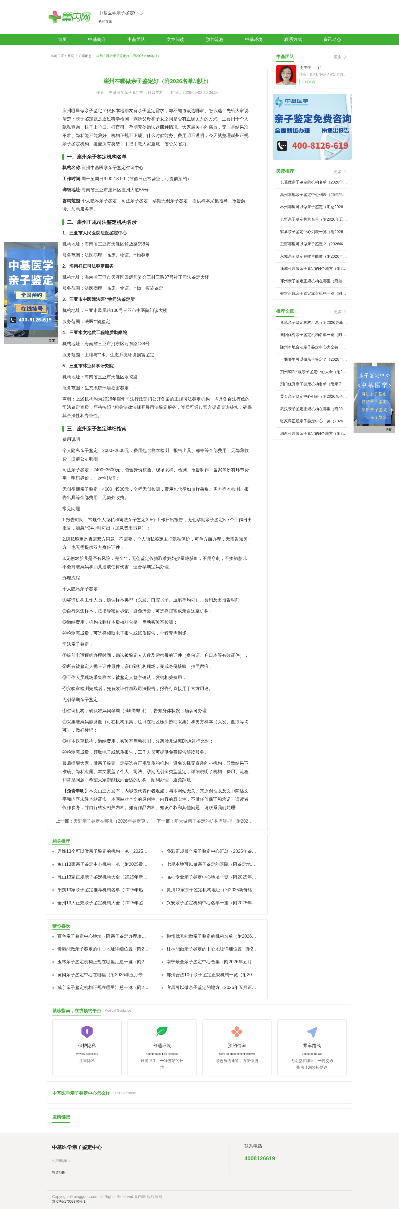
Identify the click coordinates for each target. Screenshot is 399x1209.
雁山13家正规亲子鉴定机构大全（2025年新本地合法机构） (103, 877)
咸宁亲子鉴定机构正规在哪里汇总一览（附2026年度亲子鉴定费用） (103, 987)
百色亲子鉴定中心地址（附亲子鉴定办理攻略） (103, 936)
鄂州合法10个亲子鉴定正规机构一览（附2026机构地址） (213, 974)
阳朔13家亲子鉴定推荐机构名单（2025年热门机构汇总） (103, 889)
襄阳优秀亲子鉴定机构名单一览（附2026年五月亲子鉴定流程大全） (313, 334)
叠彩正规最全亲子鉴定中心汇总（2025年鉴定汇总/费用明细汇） (213, 851)
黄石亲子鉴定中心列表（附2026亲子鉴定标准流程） (313, 396)
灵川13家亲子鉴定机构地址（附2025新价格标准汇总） (213, 889)
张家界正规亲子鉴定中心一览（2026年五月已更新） (313, 421)
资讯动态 (332, 39)
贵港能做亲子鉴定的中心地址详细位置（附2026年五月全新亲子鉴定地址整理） (103, 949)
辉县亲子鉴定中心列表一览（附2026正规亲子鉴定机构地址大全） (313, 231)
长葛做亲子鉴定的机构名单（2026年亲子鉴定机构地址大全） (313, 182)
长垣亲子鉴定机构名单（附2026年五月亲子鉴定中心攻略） (313, 219)
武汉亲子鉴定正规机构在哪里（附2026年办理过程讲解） (313, 409)
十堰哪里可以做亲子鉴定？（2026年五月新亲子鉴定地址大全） (313, 359)
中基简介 (97, 39)
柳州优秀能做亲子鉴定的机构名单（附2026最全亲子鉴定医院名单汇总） (213, 936)
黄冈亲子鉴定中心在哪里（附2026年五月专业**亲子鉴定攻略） (103, 974)
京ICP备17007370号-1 (68, 1201)
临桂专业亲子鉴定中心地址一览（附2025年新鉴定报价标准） (213, 877)
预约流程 (215, 39)
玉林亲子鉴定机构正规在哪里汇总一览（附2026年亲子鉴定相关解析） (103, 961)
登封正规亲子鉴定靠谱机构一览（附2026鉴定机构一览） (313, 293)
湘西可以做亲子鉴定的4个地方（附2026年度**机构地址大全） (313, 433)
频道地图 (58, 1172)
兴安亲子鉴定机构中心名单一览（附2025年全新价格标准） (213, 902)
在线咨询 (308, 82)
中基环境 (254, 39)
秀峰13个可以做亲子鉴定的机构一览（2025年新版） (103, 851)
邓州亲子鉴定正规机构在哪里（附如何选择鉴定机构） (313, 281)
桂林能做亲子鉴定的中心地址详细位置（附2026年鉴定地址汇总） (213, 949)
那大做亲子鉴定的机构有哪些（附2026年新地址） (214, 821)
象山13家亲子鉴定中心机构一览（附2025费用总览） (103, 864)
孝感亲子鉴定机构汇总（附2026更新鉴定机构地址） (313, 322)
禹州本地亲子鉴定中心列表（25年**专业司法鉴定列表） (313, 194)
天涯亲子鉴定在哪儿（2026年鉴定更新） (113, 821)
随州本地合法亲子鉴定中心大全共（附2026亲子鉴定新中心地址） (313, 347)
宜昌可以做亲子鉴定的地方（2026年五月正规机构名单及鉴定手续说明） (213, 987)
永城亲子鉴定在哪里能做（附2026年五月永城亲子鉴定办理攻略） (313, 256)
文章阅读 (175, 39)
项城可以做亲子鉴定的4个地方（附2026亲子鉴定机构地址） (313, 268)
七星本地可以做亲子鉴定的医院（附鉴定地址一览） (213, 864)
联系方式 (293, 39)
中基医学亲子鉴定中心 (121, 13)
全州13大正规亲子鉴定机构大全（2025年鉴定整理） (103, 902)
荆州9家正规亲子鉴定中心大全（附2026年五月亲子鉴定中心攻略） (313, 372)
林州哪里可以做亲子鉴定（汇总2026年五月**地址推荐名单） (313, 207)
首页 (62, 39)
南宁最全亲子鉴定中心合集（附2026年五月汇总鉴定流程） (213, 961)
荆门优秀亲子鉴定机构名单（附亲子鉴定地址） (313, 384)
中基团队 (136, 39)
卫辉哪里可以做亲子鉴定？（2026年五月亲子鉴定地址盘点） (313, 244)
